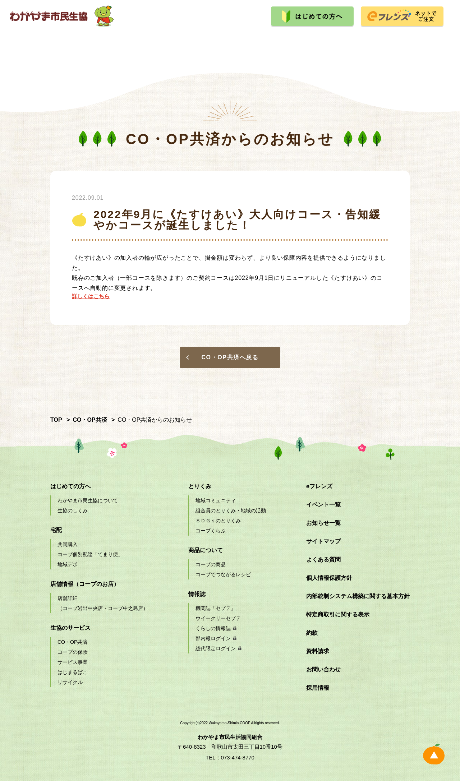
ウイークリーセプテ (218, 618)
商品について (230, 41)
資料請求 (317, 651)
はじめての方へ (70, 486)
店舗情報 (127, 41)
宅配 (76, 41)
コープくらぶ (211, 530)
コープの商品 (211, 564)
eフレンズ (319, 486)
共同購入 (68, 544)
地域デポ (68, 564)
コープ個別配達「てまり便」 (90, 554)
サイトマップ (323, 541)
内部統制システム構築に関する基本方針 (358, 596)
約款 (312, 633)
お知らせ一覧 (323, 523)
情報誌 (197, 594)
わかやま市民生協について (88, 500)
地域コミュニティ (216, 500)
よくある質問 (323, 559)
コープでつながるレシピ (223, 574)
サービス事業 (73, 662)
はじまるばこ (73, 672)
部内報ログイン (213, 638)
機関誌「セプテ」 (216, 608)
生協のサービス (178, 41)
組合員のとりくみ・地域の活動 (231, 510)
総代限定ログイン (216, 648)
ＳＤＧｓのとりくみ (218, 520)
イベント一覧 (323, 505)
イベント (332, 41)
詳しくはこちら (91, 296)
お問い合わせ (323, 669)
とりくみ (281, 41)
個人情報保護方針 (329, 578)
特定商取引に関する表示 (337, 614)
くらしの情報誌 (213, 628)
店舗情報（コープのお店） (84, 584)
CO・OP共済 (72, 642)
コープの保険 (73, 652)
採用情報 (384, 41)
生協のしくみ (73, 510)
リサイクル (70, 682)
